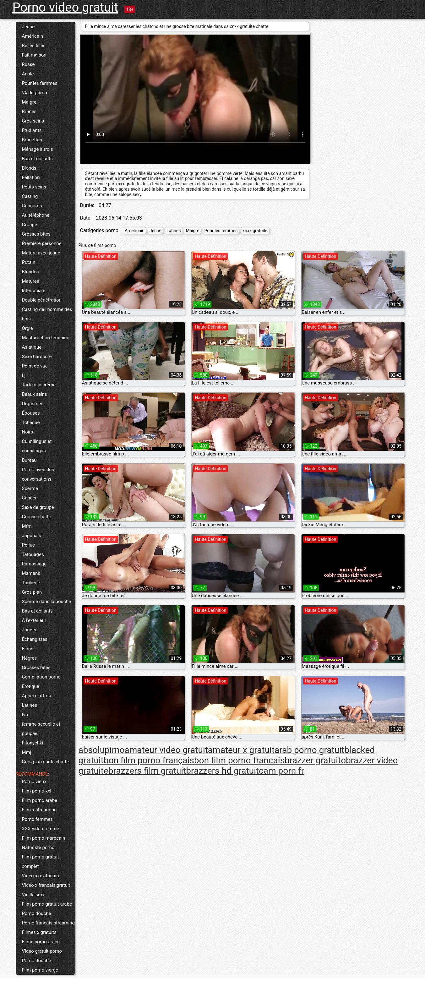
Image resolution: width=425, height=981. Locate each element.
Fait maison (34, 55)
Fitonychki (32, 743)
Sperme (30, 488)
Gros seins (33, 121)
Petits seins (34, 187)
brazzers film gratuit (147, 771)
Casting (30, 196)
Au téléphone (36, 215)
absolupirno (102, 750)
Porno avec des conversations (38, 474)
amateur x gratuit (241, 750)
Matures (30, 281)
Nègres (29, 658)
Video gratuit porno (42, 951)
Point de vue (35, 366)
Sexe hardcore (37, 356)
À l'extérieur (34, 620)
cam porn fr (281, 771)
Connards (32, 206)
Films (27, 648)
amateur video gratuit (166, 750)
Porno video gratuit (65, 7)
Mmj (26, 752)
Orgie (27, 328)
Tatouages (33, 554)
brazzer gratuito (315, 760)
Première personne (42, 243)
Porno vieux (34, 781)
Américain (32, 36)
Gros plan (32, 592)
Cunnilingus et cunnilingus (37, 446)
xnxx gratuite (255, 230)
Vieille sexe (34, 894)
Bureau (29, 460)
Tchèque (31, 422)
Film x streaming (39, 810)
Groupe (29, 224)
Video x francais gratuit (46, 885)
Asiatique (32, 347)
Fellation (31, 177)
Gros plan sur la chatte (45, 762)
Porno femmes (37, 819)
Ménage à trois (37, 149)
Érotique (30, 686)
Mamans (31, 573)
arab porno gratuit (309, 750)
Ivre (26, 714)
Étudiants (32, 130)
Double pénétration (42, 300)
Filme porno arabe (41, 942)
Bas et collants (37, 158)
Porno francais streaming (48, 923)
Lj (24, 375)
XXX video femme (40, 828)
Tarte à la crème (39, 385)
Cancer (29, 498)
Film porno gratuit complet (40, 861)
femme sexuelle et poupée (41, 728)
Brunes (29, 111)
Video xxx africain (40, 876)
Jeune (28, 27)
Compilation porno (41, 677)
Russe (28, 64)
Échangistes (34, 639)
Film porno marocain (43, 838)
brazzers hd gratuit (222, 771)
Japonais (31, 535)
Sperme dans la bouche (46, 601)
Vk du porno (34, 92)
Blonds (29, 168)
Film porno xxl (37, 791)
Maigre (29, 102)
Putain (28, 262)
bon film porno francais (239, 760)
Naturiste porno (38, 847)
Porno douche (36, 913)
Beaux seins (34, 394)
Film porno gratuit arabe (47, 904)
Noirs (27, 432)
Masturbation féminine (45, 338)
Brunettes (32, 140)
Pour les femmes (39, 83)
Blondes (30, 272)
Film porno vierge (40, 970)
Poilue (28, 545)
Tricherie (31, 583)
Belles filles (34, 45)
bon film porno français (149, 760)
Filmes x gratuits (39, 932)
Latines (29, 705)
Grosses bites (36, 234)
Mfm (27, 526)
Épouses (31, 413)
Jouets (29, 630)
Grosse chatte (36, 517)
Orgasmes (32, 403)
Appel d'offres (36, 696)
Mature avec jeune (41, 253)
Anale (28, 74)
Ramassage (34, 564)
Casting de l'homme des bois (47, 314)
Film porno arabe (39, 800)
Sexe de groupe (38, 507)
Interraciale (34, 290)
